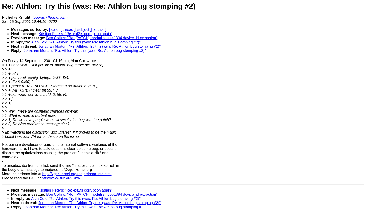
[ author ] (98, 30)
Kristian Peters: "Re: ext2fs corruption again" (75, 34)
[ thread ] (68, 30)
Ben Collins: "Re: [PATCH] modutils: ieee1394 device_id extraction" (101, 38)
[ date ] (55, 30)
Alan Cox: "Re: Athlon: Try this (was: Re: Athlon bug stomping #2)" (85, 42)
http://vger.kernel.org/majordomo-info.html (76, 174)
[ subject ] (83, 30)
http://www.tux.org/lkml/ (61, 178)
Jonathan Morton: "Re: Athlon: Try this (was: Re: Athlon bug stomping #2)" (99, 46)
